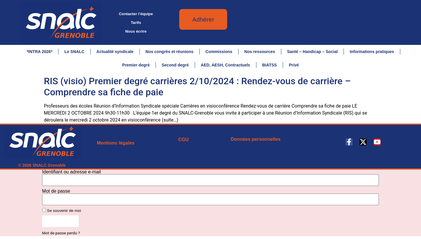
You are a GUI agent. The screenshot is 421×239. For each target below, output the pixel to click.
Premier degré (136, 65)
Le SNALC (74, 51)
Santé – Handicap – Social (312, 51)
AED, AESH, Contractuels (225, 65)
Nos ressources (259, 51)
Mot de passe (56, 191)
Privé (294, 65)
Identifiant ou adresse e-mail (71, 172)
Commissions (219, 51)
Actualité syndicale (115, 51)
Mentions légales (115, 142)
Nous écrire (135, 31)
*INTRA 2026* (39, 51)
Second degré (175, 65)
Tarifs (136, 22)
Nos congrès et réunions (170, 51)
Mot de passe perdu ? (61, 233)
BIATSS (269, 65)
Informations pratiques (372, 51)
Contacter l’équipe (136, 14)
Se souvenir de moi (61, 210)
